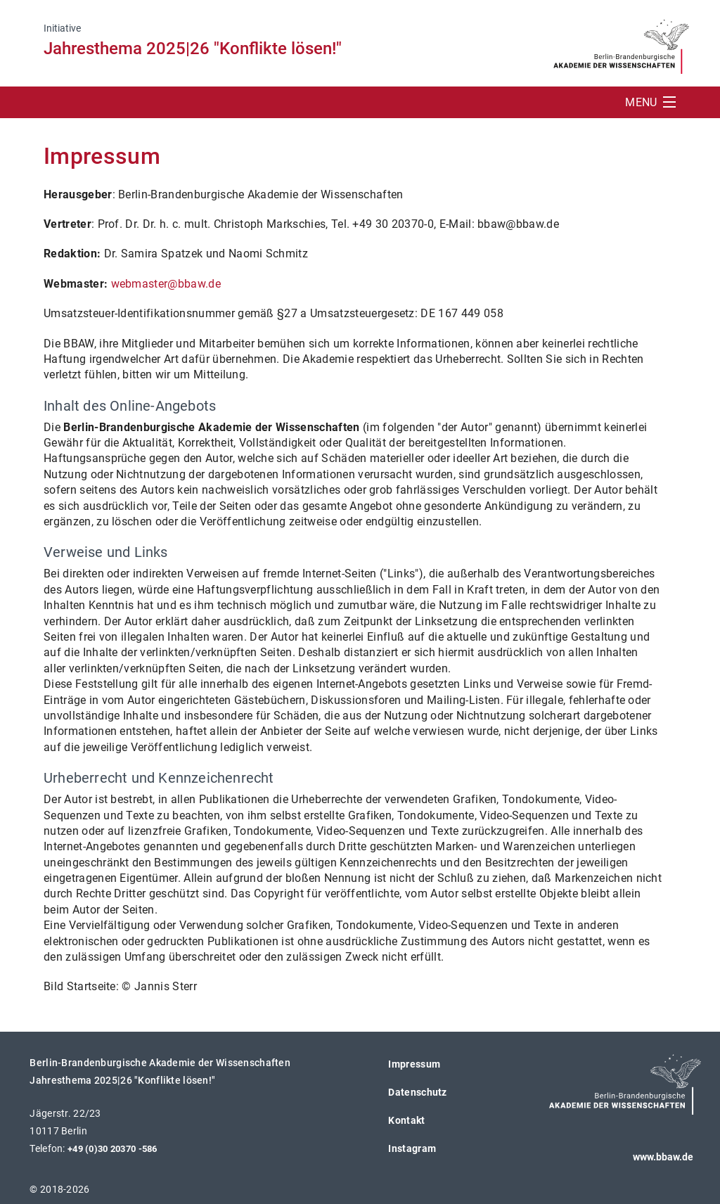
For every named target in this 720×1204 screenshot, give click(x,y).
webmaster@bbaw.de (166, 283)
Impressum (414, 1064)
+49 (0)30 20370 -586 (113, 1149)
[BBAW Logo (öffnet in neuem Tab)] (621, 42)
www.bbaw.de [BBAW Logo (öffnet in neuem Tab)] (663, 1157)
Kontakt (406, 1120)
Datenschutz (417, 1092)
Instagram (412, 1148)
